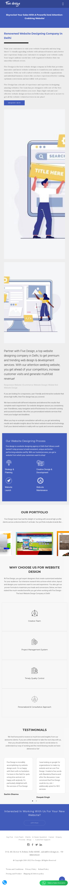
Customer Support (42, 838)
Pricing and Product (14, 872)
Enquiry (59, 836)
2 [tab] (36, 799)
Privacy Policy (30, 868)
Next (60, 778)
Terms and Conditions (14, 868)
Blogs (29, 838)
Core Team (19, 836)
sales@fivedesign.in (50, 850)
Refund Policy (43, 868)
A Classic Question (39, 836)
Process (22, 838)
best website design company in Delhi (36, 67)
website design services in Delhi (25, 94)
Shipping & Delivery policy (34, 872)
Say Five (9, 836)
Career (51, 836)
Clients (28, 836)
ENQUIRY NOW (14, 103)
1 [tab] (32, 799)
